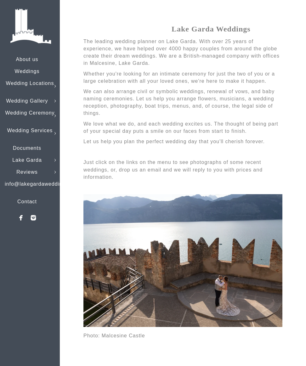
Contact (27, 201)
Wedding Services (30, 130)
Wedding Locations (30, 83)
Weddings (27, 71)
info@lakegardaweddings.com (43, 184)
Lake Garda (27, 160)
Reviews (26, 172)
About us (27, 59)
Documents (27, 148)
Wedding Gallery (27, 101)
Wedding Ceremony (29, 112)
